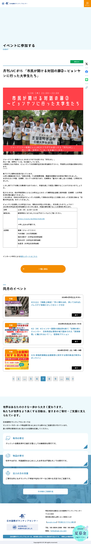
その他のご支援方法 (45, 491)
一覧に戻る (43, 269)
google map (52, 522)
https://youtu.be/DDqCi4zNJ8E (31, 219)
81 (67, 378)
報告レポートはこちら (28, 256)
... (24, 378)
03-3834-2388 (56, 527)
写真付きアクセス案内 (67, 522)
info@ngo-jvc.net (59, 531)
